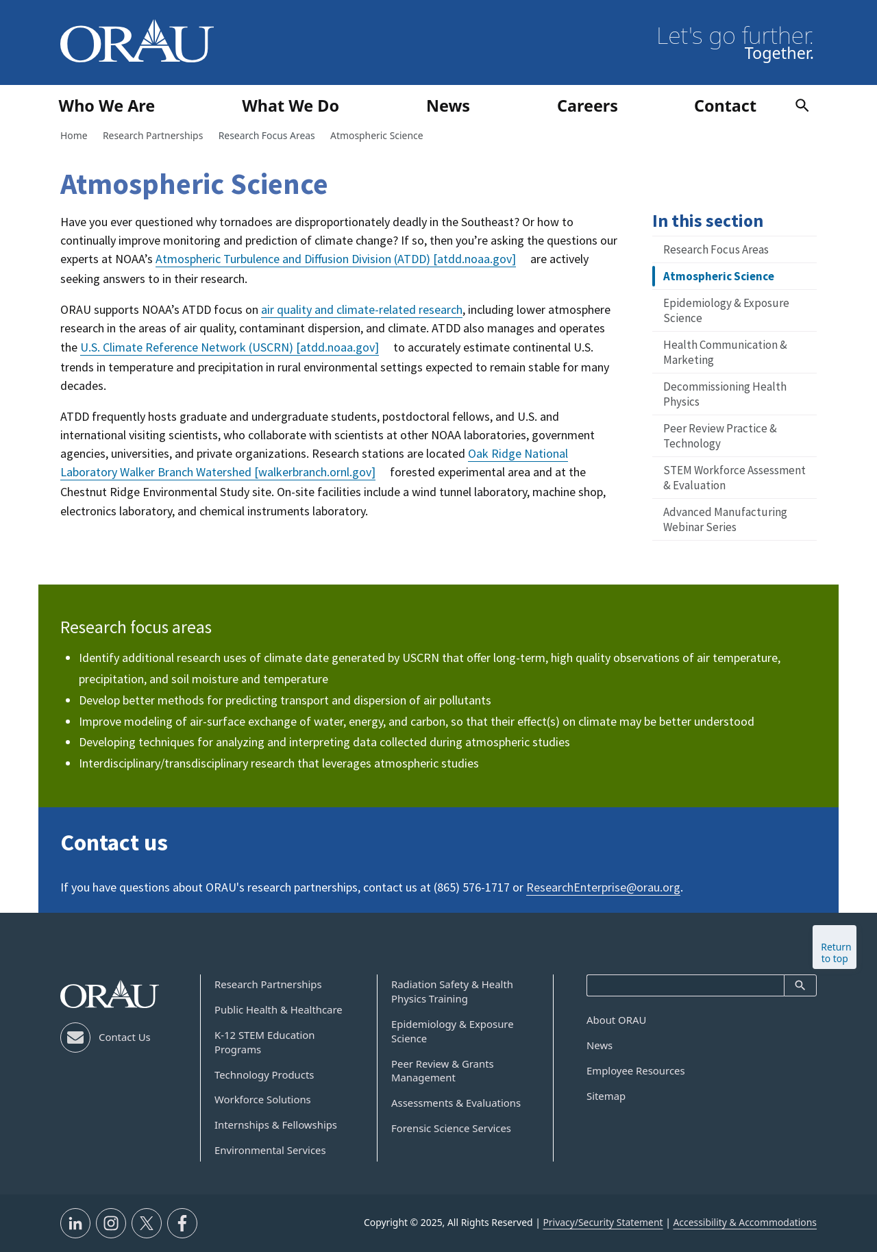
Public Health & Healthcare (278, 1009)
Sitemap (606, 1096)
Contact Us (125, 1037)
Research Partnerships (268, 984)
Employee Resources (635, 1070)
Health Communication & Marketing (725, 352)
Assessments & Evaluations (456, 1102)
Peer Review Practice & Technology (720, 436)
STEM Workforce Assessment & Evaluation (734, 478)
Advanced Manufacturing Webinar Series (725, 519)
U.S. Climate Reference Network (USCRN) (229, 347)
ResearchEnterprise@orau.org (603, 887)
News (599, 1045)
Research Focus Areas (716, 249)
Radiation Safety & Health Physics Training (452, 991)
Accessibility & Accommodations (745, 1222)
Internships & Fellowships (275, 1124)
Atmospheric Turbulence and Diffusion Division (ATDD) (336, 259)
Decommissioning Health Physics (725, 394)
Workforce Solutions (262, 1099)
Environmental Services (270, 1150)
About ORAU (616, 1020)
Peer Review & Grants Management (442, 1071)
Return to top (836, 952)
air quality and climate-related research (361, 309)
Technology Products (264, 1074)
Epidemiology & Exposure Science (726, 310)
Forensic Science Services (451, 1128)
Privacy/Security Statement (603, 1222)
